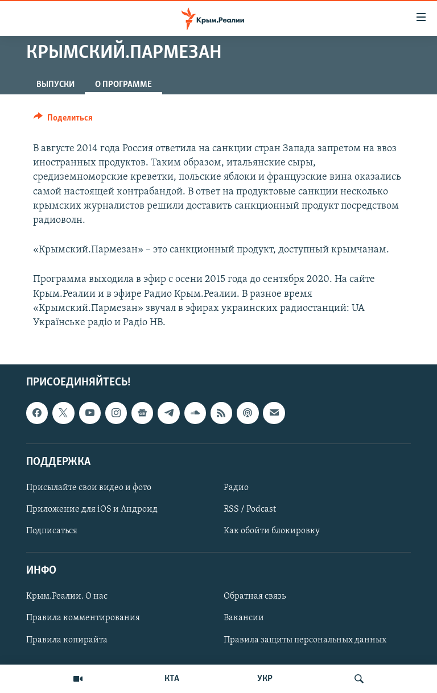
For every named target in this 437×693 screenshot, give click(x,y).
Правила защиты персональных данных (305, 640)
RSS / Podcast (250, 509)
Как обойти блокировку (272, 531)
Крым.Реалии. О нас (67, 596)
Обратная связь (255, 596)
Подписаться (51, 531)
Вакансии (244, 618)
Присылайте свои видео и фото (88, 487)
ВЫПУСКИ (55, 84)
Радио (236, 487)
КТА (171, 678)
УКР (265, 678)
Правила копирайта (67, 640)
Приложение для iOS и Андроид (92, 509)
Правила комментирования (83, 618)
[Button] (63, 120)
